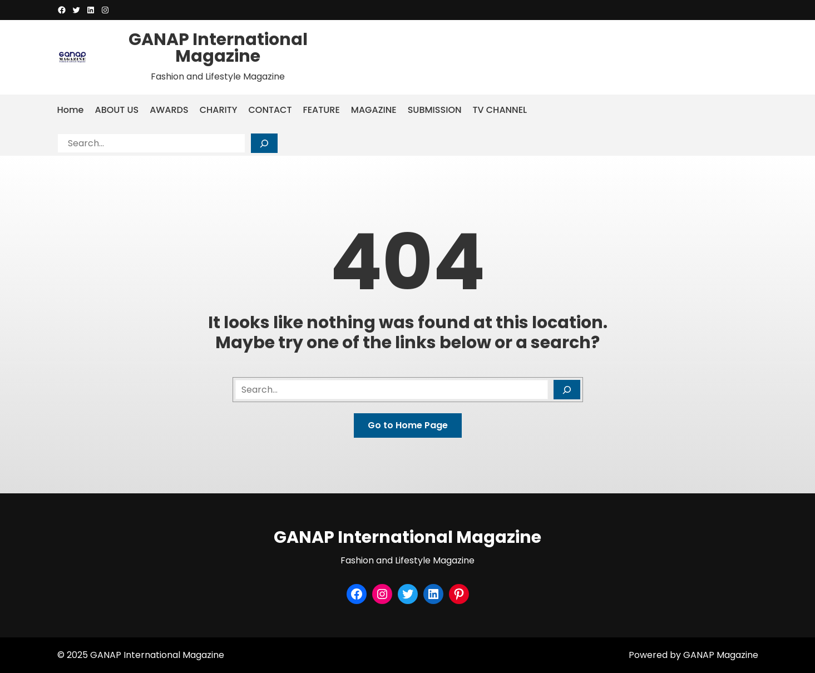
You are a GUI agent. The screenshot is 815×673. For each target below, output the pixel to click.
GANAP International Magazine (218, 48)
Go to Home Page (408, 425)
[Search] (264, 143)
